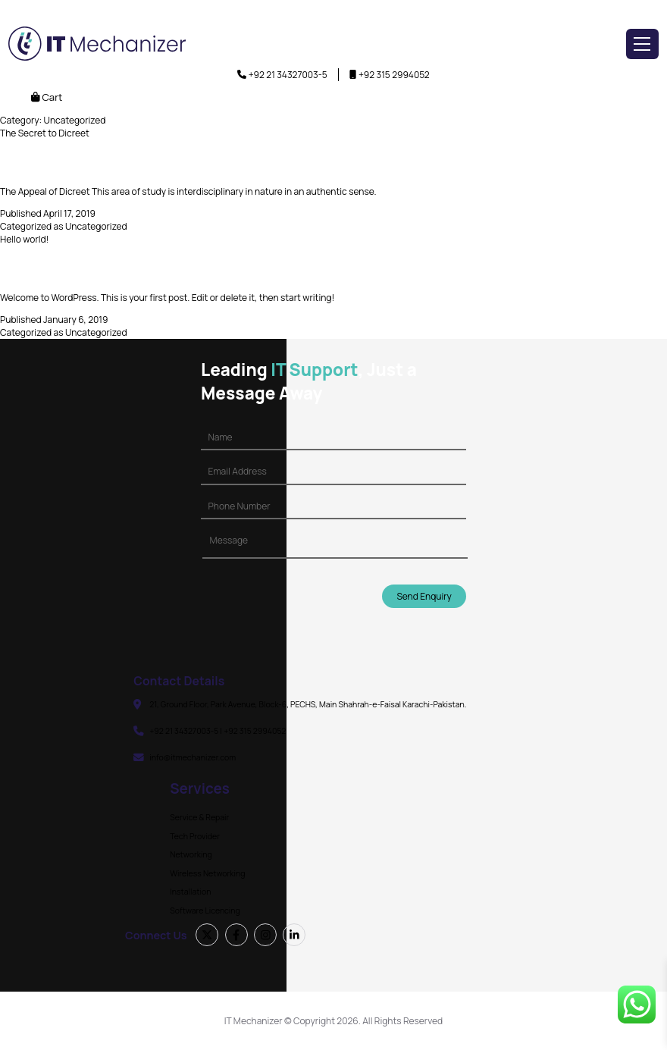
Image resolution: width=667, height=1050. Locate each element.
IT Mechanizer (253, 1020)
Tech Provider (195, 836)
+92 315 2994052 (394, 74)
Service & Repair (199, 817)
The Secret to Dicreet (44, 133)
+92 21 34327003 (283, 74)
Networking (191, 854)
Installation (190, 891)
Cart (46, 97)
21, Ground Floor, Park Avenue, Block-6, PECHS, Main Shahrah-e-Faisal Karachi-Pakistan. (307, 704)
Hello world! (24, 239)
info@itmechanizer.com (192, 757)
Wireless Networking (207, 873)
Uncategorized (96, 226)
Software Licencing (205, 910)
